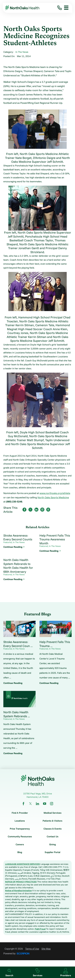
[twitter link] (30, 803)
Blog (19, 852)
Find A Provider (20, 813)
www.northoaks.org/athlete (55, 493)
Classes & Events (52, 828)
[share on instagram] (42, 510)
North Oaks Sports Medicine (53, 497)
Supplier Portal (52, 852)
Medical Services (52, 813)
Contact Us (52, 836)
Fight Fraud (40, 929)
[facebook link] (23, 803)
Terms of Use (32, 948)
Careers (20, 844)
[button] (65, 8)
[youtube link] (44, 803)
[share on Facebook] (24, 510)
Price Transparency (20, 828)
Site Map (46, 948)
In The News (21, 51)
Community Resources (20, 836)
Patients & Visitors (52, 821)
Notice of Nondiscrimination (18, 890)
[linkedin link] (37, 803)
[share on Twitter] (30, 510)
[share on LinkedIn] (36, 510)
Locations (20, 821)
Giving (52, 844)
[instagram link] (51, 803)
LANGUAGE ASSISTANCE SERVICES (22, 864)
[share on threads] (48, 510)
